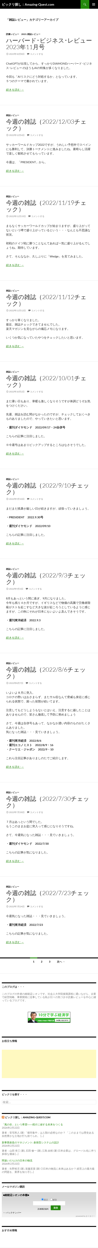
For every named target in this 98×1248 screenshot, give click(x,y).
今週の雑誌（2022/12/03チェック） (46, 125)
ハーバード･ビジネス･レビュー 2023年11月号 (49, 44)
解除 (53, 1199)
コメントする (36, 54)
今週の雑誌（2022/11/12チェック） (46, 300)
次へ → (61, 961)
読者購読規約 (43, 1209)
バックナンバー (13, 1212)
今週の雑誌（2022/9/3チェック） (46, 578)
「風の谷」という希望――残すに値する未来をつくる (32, 1124)
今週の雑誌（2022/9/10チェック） (47, 489)
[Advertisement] (49, 1064)
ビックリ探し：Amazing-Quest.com (28, 4)
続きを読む (15, 89)
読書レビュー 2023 (16, 34)
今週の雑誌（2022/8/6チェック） (46, 673)
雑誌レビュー (33, 34)
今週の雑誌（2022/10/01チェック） (46, 381)
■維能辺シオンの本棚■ (16, 1195)
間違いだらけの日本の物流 (17, 1160)
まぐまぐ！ (90, 1216)
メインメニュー (93, 4)
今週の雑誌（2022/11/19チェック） (46, 206)
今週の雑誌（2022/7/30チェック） (47, 802)
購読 (44, 1199)
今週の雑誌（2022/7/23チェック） (47, 896)
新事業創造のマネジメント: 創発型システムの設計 (30, 1142)
